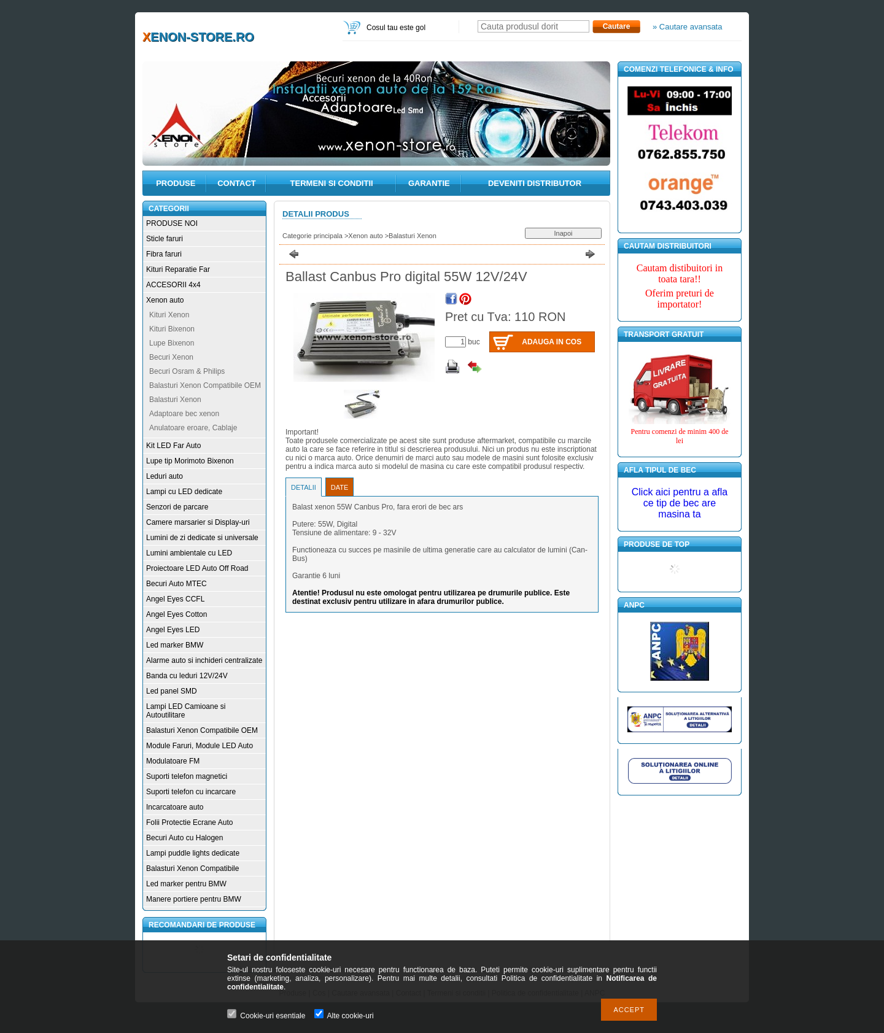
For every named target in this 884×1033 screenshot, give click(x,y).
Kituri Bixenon (172, 329)
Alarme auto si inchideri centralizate (204, 660)
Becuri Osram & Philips (187, 371)
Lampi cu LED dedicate (184, 491)
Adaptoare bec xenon (184, 413)
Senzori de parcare (177, 507)
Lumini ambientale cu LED (189, 553)
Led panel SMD (171, 691)
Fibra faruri (164, 254)
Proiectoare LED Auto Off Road (197, 568)
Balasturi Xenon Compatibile (192, 868)
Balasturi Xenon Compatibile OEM (205, 385)
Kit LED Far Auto (173, 445)
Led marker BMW (174, 645)
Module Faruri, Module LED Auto (199, 745)
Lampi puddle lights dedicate (192, 853)
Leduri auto (164, 476)
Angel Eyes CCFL (175, 599)
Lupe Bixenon (171, 343)
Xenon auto (165, 300)
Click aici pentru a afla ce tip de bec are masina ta (680, 503)
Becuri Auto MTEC (176, 583)
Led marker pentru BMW (186, 884)
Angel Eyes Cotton (176, 614)
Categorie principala (312, 235)
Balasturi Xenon (175, 399)
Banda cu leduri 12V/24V (187, 675)
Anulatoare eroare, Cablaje (193, 428)
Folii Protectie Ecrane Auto (189, 822)
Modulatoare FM (173, 761)
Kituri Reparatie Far (178, 269)
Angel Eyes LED (173, 629)
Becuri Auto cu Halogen (184, 838)
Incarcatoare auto (174, 807)
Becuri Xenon (171, 357)
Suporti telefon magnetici (186, 776)
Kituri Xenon (169, 315)
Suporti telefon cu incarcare (191, 791)
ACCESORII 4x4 (173, 284)
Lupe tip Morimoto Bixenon (190, 461)
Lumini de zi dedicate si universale (202, 537)
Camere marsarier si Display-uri (198, 522)
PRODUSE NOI (172, 223)
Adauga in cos (551, 342)
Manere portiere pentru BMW (193, 899)
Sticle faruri (164, 238)
